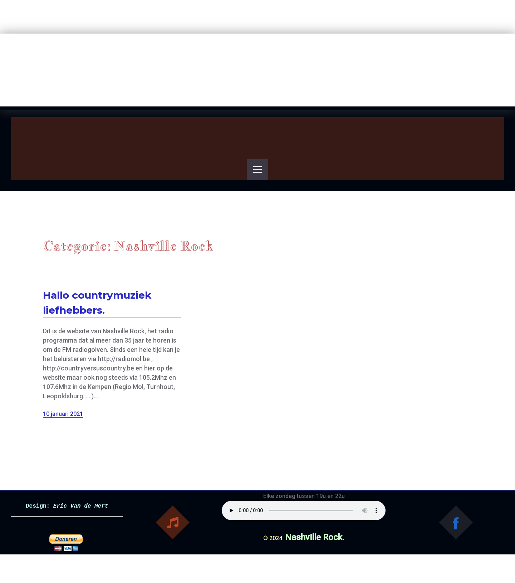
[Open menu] (257, 169)
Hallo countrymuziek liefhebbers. (97, 302)
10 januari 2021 (63, 413)
